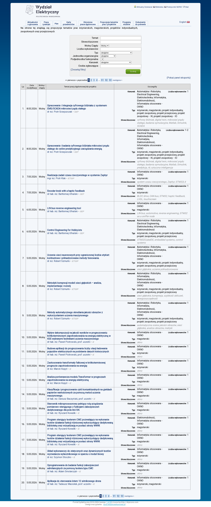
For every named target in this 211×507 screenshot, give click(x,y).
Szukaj (133, 71)
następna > (117, 80)
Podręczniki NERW (174, 7)
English (182, 22)
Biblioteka (159, 7)
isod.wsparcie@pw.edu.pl (114, 504)
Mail (187, 7)
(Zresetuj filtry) (78, 69)
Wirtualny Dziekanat (144, 7)
